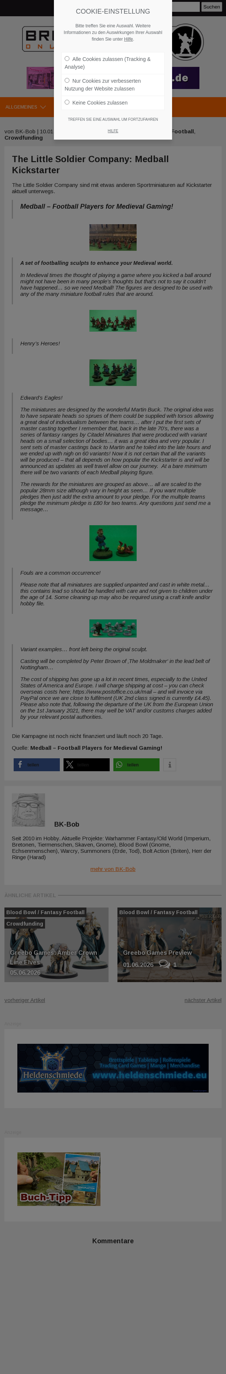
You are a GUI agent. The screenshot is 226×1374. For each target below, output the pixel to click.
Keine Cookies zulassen (96, 103)
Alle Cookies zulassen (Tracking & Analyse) (108, 63)
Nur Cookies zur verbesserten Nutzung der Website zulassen (103, 85)
